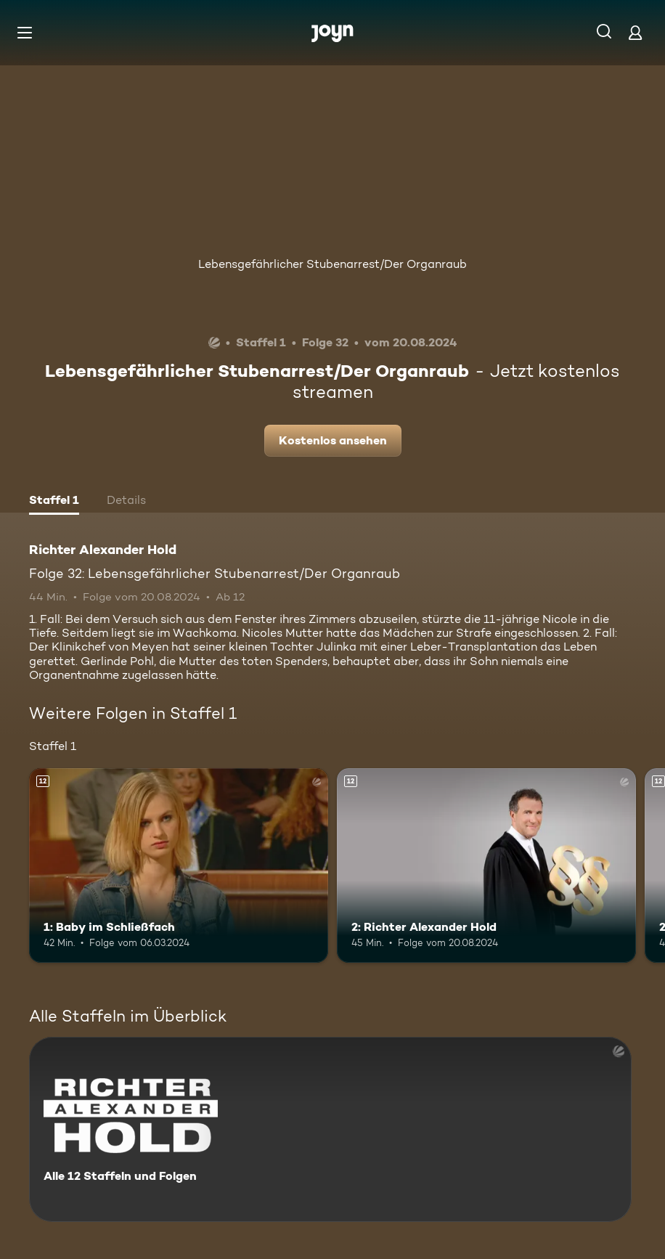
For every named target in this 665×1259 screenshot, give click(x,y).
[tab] (54, 502)
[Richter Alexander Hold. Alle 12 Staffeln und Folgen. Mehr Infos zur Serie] (330, 1129)
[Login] (635, 32)
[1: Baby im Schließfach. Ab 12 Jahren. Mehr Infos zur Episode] (178, 865)
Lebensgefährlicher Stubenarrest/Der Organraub (332, 264)
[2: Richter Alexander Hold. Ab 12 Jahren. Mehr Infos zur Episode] (486, 865)
